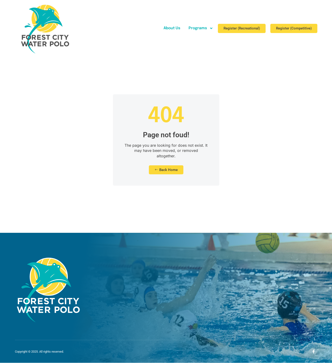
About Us (172, 28)
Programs (201, 28)
